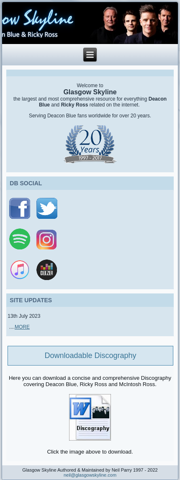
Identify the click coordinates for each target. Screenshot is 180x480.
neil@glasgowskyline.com (90, 474)
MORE (22, 327)
